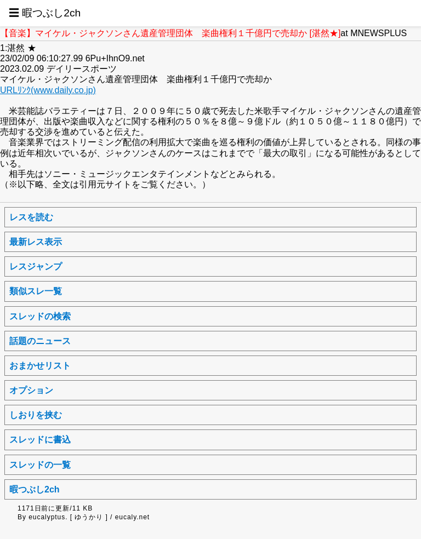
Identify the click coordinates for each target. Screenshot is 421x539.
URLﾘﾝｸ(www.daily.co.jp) (48, 90)
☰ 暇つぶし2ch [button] (45, 13)
